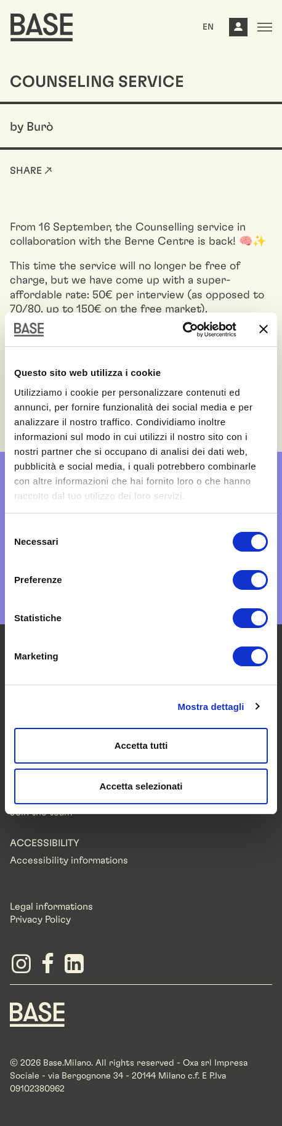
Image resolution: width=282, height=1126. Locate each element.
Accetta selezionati (140, 786)
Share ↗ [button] (31, 171)
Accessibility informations (69, 860)
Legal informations (51, 907)
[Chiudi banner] (263, 329)
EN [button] (208, 27)
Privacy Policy (40, 919)
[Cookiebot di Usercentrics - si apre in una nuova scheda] (182, 330)
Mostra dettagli (210, 706)
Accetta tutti (141, 745)
